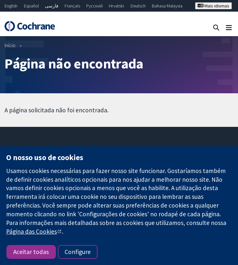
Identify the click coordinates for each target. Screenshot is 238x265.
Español (31, 6)
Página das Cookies (31, 231)
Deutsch (138, 6)
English (11, 6)
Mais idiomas (213, 6)
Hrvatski (116, 6)
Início (10, 45)
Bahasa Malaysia (167, 6)
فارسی (51, 6)
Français (72, 6)
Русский (94, 6)
